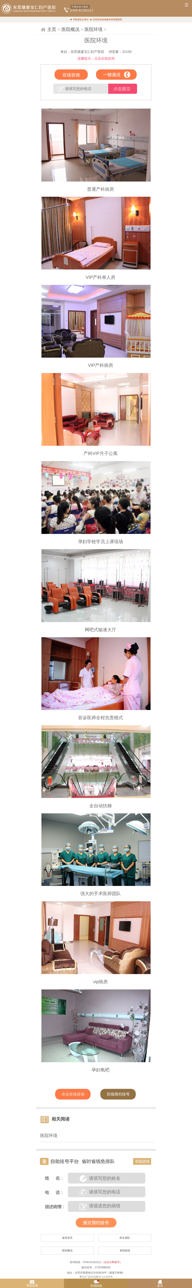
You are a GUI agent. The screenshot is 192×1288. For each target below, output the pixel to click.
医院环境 (94, 29)
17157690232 (102, 1267)
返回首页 (67, 1237)
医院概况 (71, 29)
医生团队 (125, 1237)
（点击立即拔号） (111, 1262)
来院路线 (125, 1250)
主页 (51, 29)
